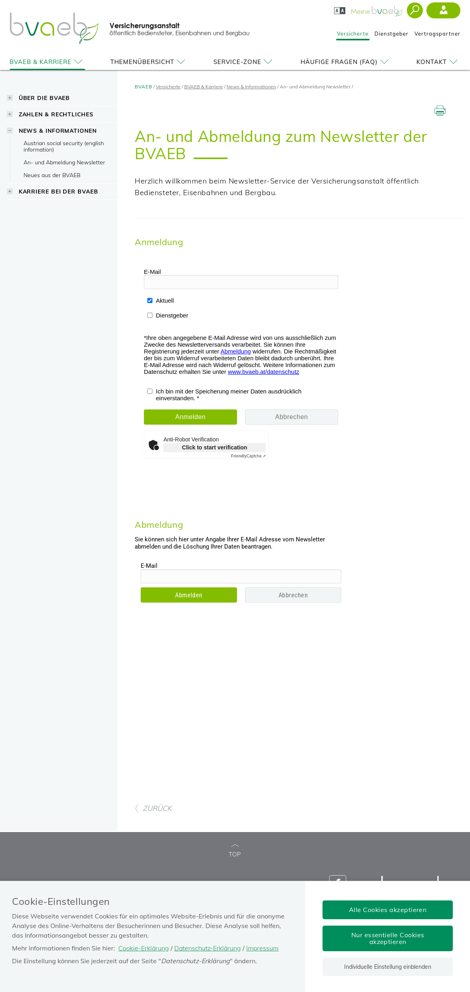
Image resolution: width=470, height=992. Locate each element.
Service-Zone (244, 62)
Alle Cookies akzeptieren (388, 910)
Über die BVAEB (44, 97)
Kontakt (438, 62)
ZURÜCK (153, 808)
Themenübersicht (149, 62)
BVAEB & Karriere (47, 62)
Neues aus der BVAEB (52, 175)
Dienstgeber (391, 33)
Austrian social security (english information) (64, 146)
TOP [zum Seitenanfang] (235, 851)
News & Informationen (58, 130)
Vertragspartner (437, 33)
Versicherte (352, 33)
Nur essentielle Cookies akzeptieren (387, 938)
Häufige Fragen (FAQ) (346, 62)
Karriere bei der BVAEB (58, 191)
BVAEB (143, 87)
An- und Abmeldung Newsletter (64, 162)
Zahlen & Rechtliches (56, 114)
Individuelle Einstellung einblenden (387, 966)
